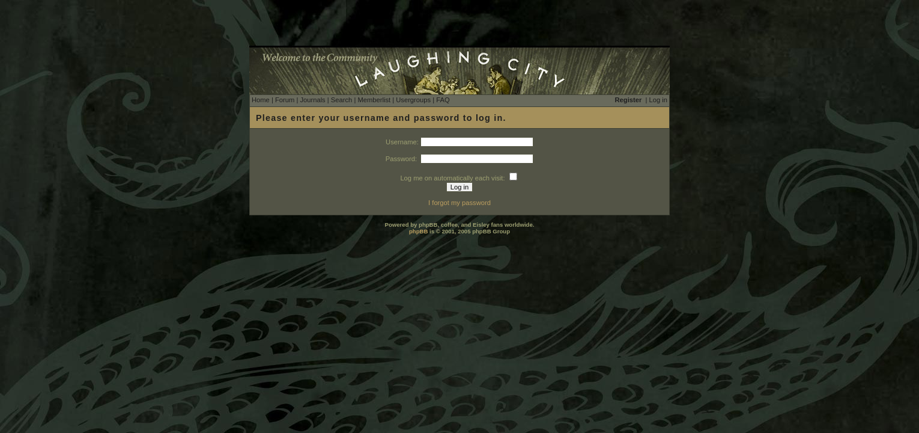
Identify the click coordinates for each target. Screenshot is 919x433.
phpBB (418, 231)
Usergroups (413, 99)
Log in (658, 99)
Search (341, 99)
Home (261, 99)
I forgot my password (459, 202)
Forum (284, 99)
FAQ (442, 99)
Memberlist (373, 99)
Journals (312, 99)
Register (628, 99)
